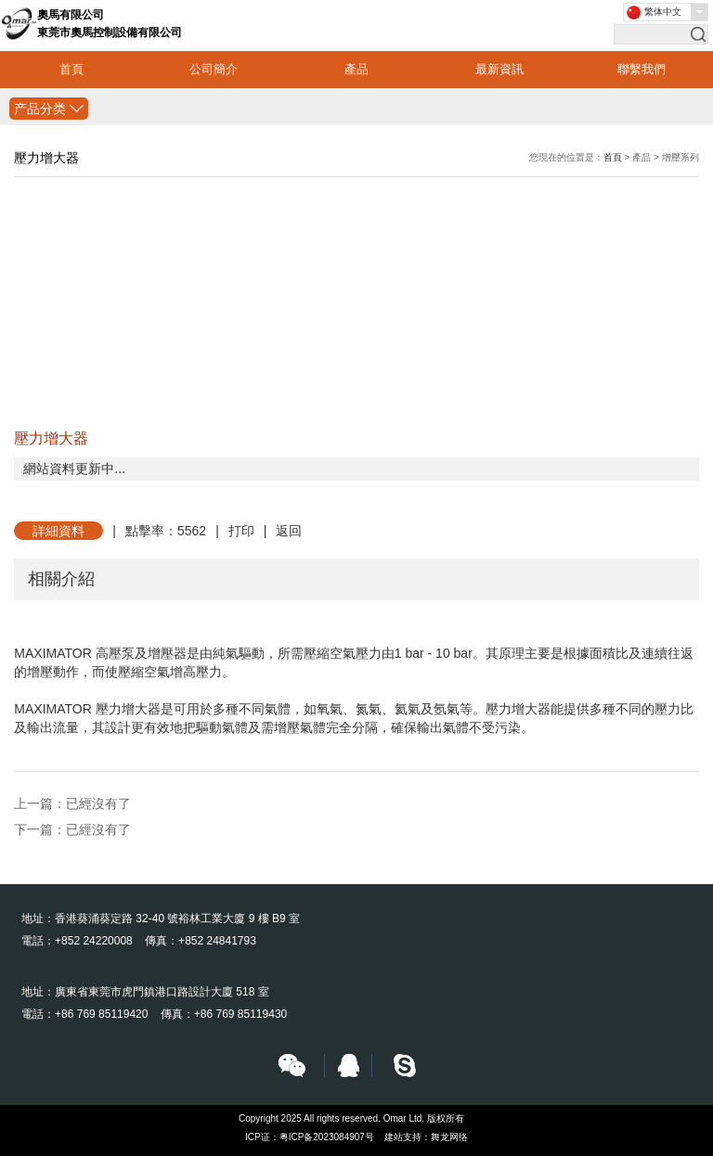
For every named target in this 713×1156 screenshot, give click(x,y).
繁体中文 (662, 11)
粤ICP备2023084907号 (326, 1137)
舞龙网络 (449, 1137)
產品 (356, 69)
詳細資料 (58, 530)
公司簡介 (213, 69)
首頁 (71, 69)
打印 (241, 530)
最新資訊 (499, 69)
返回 (289, 530)
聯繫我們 (641, 69)
